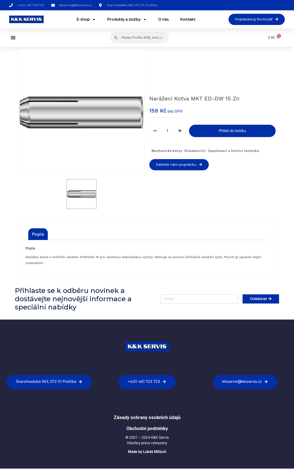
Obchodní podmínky (147, 429)
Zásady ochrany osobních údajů (147, 418)
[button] (13, 38)
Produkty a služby (125, 20)
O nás (161, 19)
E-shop (84, 20)
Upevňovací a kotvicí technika (233, 151)
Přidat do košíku (232, 131)
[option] (81, 113)
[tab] (38, 234)
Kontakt (186, 19)
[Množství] (167, 131)
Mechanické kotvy (167, 151)
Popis (38, 234)
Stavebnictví (195, 151)
